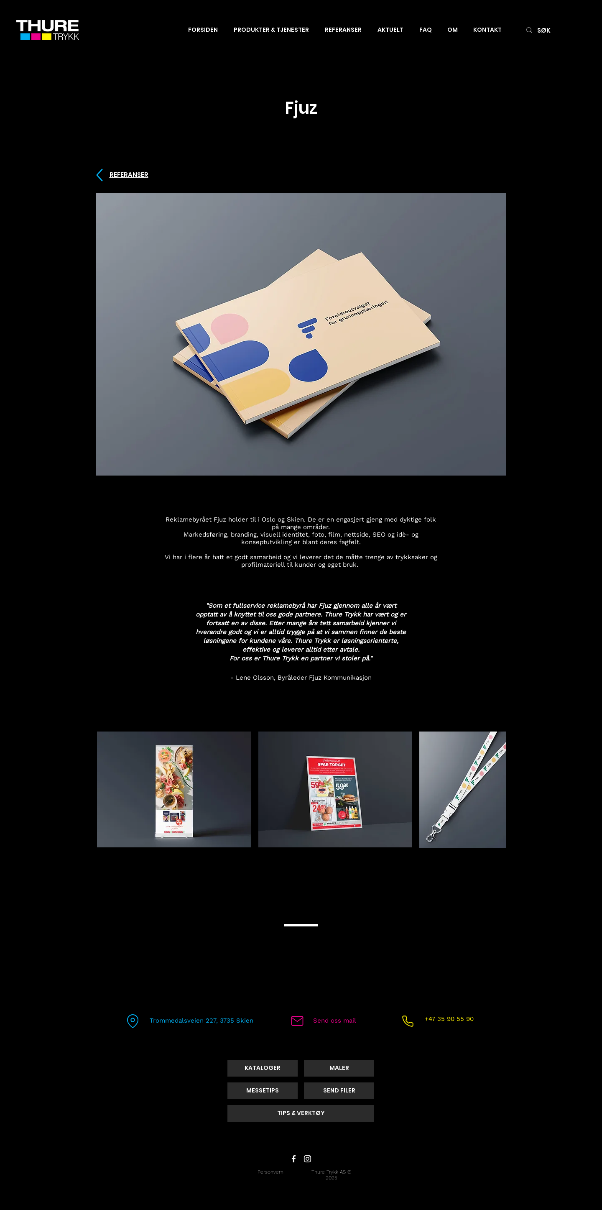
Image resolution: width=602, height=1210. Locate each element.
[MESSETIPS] (262, 1090)
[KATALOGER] (262, 1068)
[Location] (132, 1021)
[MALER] (339, 1068)
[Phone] (407, 1021)
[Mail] (297, 1021)
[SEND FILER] (339, 1090)
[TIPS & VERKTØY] (300, 1113)
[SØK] (554, 30)
